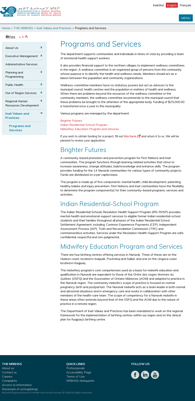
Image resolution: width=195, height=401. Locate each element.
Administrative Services (21, 64)
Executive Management (21, 56)
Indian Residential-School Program (83, 125)
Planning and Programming (14, 74)
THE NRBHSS (23, 28)
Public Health (14, 85)
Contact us (9, 372)
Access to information (17, 385)
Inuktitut (158, 5)
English (172, 5)
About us (8, 368)
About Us (11, 48)
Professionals (75, 368)
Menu (185, 18)
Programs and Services (19, 128)
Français (185, 5)
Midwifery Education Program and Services (89, 129)
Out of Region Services (21, 93)
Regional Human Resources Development (22, 103)
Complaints (9, 381)
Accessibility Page (78, 372)
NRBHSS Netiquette (80, 381)
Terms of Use (75, 376)
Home (6, 28)
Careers (7, 376)
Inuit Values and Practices (54, 28)
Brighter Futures (71, 120)
